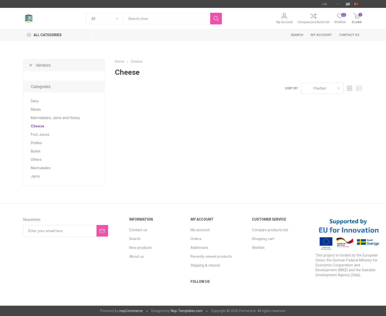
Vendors (43, 65)
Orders (196, 239)
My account (284, 22)
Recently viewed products (211, 256)
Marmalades (41, 168)
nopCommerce (131, 311)
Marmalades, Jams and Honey (55, 118)
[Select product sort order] (322, 88)
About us (136, 256)
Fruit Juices (40, 134)
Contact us (349, 35)
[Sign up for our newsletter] (59, 231)
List (359, 88)
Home (119, 61)
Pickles (36, 143)
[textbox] (166, 18)
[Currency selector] (330, 4)
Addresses (199, 247)
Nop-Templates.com (187, 311)
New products (140, 247)
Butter (36, 151)
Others (36, 159)
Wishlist (258, 247)
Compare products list (313, 22)
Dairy (35, 101)
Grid (350, 88)
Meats (36, 109)
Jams (35, 176)
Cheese (37, 126)
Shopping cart (263, 239)
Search (297, 35)
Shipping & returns (205, 265)
